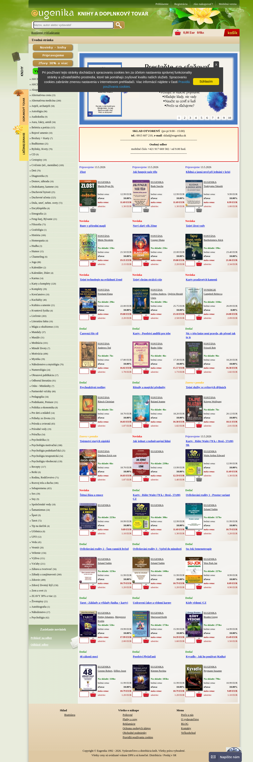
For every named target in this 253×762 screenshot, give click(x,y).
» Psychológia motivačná (43, 445)
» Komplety (36, 289)
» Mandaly (35, 332)
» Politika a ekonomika (42, 407)
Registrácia (180, 4)
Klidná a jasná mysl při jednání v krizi (208, 171)
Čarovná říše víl (89, 333)
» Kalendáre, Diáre (40, 272)
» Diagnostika (37, 175)
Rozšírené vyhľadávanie (45, 32)
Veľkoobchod (188, 732)
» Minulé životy (38, 348)
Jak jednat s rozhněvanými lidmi (152, 441)
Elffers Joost (120, 670)
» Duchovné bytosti (40, 192)
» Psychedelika (38, 439)
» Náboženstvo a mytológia (44, 364)
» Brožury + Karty (39, 138)
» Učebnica (36, 531)
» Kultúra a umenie (40, 305)
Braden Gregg (211, 616)
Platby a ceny (130, 719)
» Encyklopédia (38, 208)
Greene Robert (105, 670)
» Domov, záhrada (39, 181)
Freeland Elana (105, 293)
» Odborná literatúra (40, 380)
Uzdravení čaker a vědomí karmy (152, 602)
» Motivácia (36, 353)
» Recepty (35, 466)
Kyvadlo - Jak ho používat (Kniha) (206, 656)
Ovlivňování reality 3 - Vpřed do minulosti (157, 548)
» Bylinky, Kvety (39, 149)
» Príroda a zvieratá (40, 423)
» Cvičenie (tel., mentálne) (44, 165)
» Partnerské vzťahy (40, 391)
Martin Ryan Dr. (106, 186)
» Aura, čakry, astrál (40, 122)
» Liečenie (35, 316)
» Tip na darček (38, 526)
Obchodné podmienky (135, 732)
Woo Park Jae (210, 563)
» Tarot (33, 520)
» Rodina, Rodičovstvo (42, 477)
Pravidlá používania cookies (138, 737)
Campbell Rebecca (213, 293)
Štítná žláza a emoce (91, 495)
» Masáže (35, 337)
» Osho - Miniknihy (40, 386)
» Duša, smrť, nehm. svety (44, 202)
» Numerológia (38, 369)
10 (229, 117)
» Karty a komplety (40, 283)
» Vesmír (34, 547)
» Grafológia (36, 229)
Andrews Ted (104, 347)
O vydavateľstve (190, 719)
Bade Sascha (157, 186)
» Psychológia (37, 617)
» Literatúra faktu (39, 321)
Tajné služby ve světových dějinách (206, 387)
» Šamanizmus (37, 509)
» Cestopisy (36, 159)
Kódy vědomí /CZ (196, 602)
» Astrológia (36, 111)
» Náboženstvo (38, 612)
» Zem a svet (37, 590)
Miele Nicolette (105, 240)
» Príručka (35, 434)
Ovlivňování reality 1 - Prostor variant (208, 495)
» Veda (33, 542)
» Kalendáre (36, 267)
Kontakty (186, 728)
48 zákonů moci (89, 656)
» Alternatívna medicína (42, 100)
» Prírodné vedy (38, 429)
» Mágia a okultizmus (41, 326)
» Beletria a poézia (40, 127)
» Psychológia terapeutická (44, 456)
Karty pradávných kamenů (201, 279)
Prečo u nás (187, 714)
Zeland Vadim (211, 509)
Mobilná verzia (227, 4)
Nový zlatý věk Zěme (145, 225)
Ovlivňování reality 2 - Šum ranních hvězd (104, 548)
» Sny (33, 499)
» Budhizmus (37, 143)
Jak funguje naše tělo (145, 171)
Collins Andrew (158, 293)
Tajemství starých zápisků (95, 441)
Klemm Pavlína (158, 670)
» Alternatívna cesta (40, 95)
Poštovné (128, 714)
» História (35, 235)
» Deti (33, 170)
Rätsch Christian (106, 401)
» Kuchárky (36, 299)
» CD (32, 154)
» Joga (33, 262)
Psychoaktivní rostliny (93, 387)
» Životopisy (36, 601)
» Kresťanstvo (37, 294)
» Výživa (34, 558)
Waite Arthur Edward (214, 455)
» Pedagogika (37, 396)
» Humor (34, 251)
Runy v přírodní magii (93, 225)
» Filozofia (35, 224)
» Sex (33, 493)
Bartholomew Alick (213, 240)
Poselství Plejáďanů (144, 656)
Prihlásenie (162, 4)
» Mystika (35, 359)
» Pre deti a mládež (40, 412)
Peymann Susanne (213, 670)
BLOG (185, 723)
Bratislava (69, 714)
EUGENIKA (104, 182)
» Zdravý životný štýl (41, 585)
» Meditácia (36, 342)
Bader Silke (157, 347)
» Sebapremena (38, 488)
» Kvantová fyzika (40, 310)
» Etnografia (36, 213)
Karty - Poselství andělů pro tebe (152, 333)
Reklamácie (129, 723)
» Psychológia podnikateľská (45, 450)
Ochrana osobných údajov (137, 728)
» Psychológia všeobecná (43, 461)
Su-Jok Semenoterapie (199, 548)
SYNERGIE (210, 289)
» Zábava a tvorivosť (41, 569)
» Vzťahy (35, 563)
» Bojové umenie (39, 132)
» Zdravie (35, 579)
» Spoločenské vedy (40, 504)
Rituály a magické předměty (149, 387)
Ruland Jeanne (158, 401)
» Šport (33, 515)
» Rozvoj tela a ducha (41, 482)
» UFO (33, 536)
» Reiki (33, 472)
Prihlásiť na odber (41, 637)
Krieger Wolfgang (213, 401)
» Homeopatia (37, 240)
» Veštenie (35, 552)
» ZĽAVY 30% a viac (41, 596)
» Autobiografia (38, 606)
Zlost (83, 171)
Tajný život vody (195, 225)
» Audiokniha (37, 116)
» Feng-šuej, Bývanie (41, 219)
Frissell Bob (210, 347)
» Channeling (37, 256)
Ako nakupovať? (203, 4)
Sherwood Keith (159, 616)
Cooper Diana (158, 240)
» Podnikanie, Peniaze (41, 402)
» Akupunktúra (38, 89)
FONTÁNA (104, 235)
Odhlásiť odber (39, 644)
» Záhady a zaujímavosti (43, 574)
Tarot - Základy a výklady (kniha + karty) (104, 602)
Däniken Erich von (107, 455)
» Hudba (34, 245)
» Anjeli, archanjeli (40, 105)
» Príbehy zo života (40, 418)
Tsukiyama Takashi (213, 186)
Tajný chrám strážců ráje (147, 279)
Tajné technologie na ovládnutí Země (101, 279)
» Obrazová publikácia (42, 375)
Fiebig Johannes (106, 616)
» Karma (34, 278)
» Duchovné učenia (40, 197)
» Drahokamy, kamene (42, 186)
